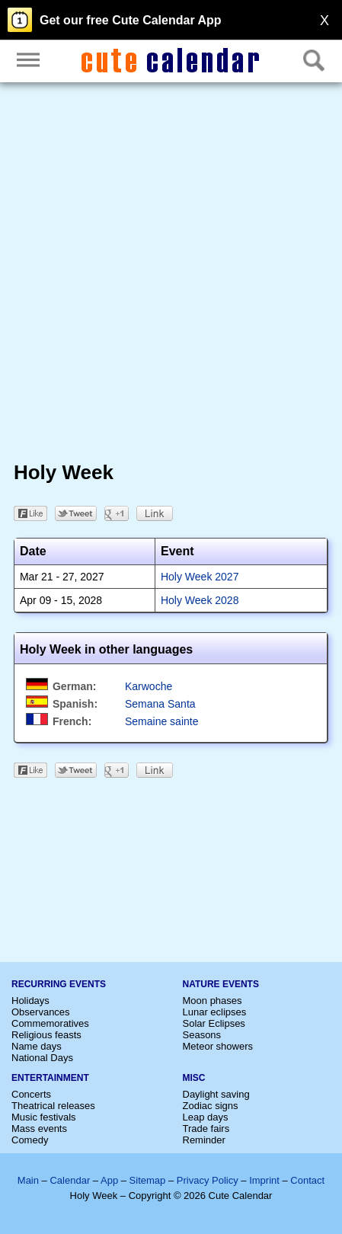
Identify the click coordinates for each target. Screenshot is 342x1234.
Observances (40, 1012)
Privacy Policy (207, 1180)
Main (28, 1180)
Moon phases (212, 1000)
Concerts (31, 1094)
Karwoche (148, 686)
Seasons (202, 1035)
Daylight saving (216, 1094)
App (109, 1180)
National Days (42, 1057)
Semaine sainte (162, 721)
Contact (307, 1180)
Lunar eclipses (215, 1012)
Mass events (39, 1128)
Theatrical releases (53, 1105)
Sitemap (147, 1180)
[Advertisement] (171, 275)
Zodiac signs (210, 1105)
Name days (36, 1046)
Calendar (70, 1180)
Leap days (206, 1117)
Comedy (29, 1140)
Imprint (264, 1180)
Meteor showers (218, 1046)
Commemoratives (50, 1023)
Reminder (204, 1140)
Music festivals (43, 1117)
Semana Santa (160, 704)
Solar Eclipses (214, 1023)
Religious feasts (46, 1035)
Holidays (30, 1000)
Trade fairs (206, 1128)
